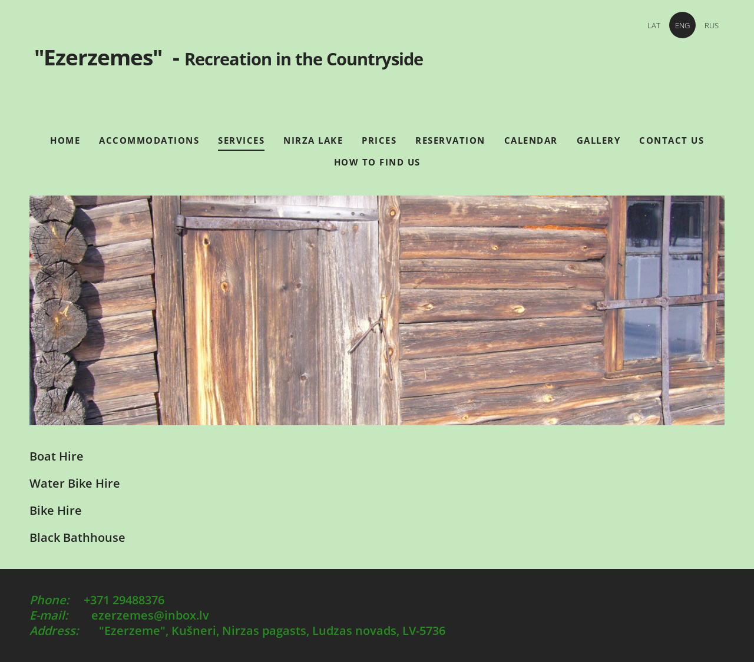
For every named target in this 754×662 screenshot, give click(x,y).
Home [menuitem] (65, 140)
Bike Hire (55, 510)
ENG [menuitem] (682, 25)
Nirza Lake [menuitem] (313, 140)
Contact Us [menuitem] (671, 140)
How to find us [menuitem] (377, 162)
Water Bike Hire (74, 483)
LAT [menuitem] (653, 25)
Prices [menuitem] (379, 140)
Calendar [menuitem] (531, 140)
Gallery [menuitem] (599, 140)
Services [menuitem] (241, 140)
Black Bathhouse (77, 537)
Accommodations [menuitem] (149, 140)
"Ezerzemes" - (377, 68)
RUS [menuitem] (712, 25)
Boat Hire (56, 456)
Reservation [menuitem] (450, 140)
